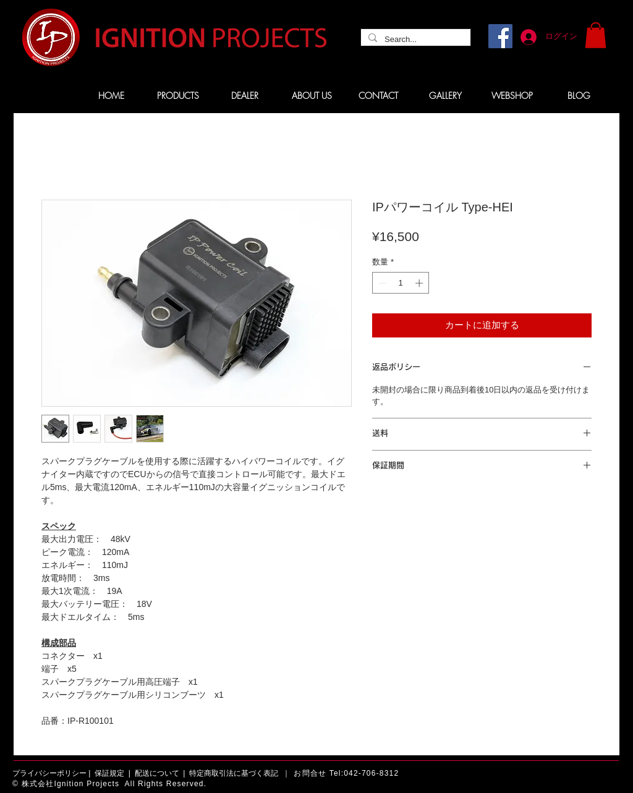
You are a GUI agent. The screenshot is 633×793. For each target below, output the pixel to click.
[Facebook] (500, 36)
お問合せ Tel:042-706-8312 (346, 773)
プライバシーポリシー (49, 773)
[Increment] (420, 283)
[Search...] (414, 39)
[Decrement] (381, 283)
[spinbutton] (401, 283)
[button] (595, 35)
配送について (157, 773)
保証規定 (109, 773)
